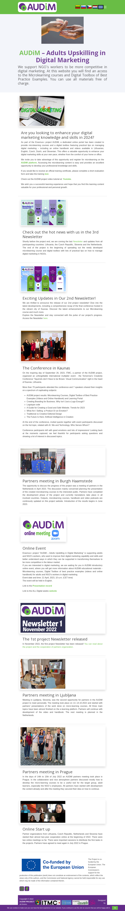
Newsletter (78, 241)
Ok (115, 908)
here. (45, 318)
